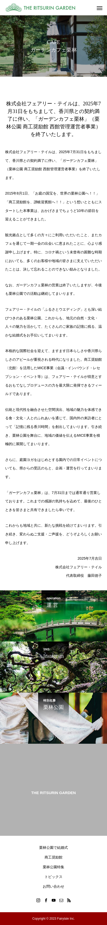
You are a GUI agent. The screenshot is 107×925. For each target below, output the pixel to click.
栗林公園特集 (53, 867)
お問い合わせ (53, 886)
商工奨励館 (53, 857)
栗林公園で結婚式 (53, 847)
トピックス (53, 877)
